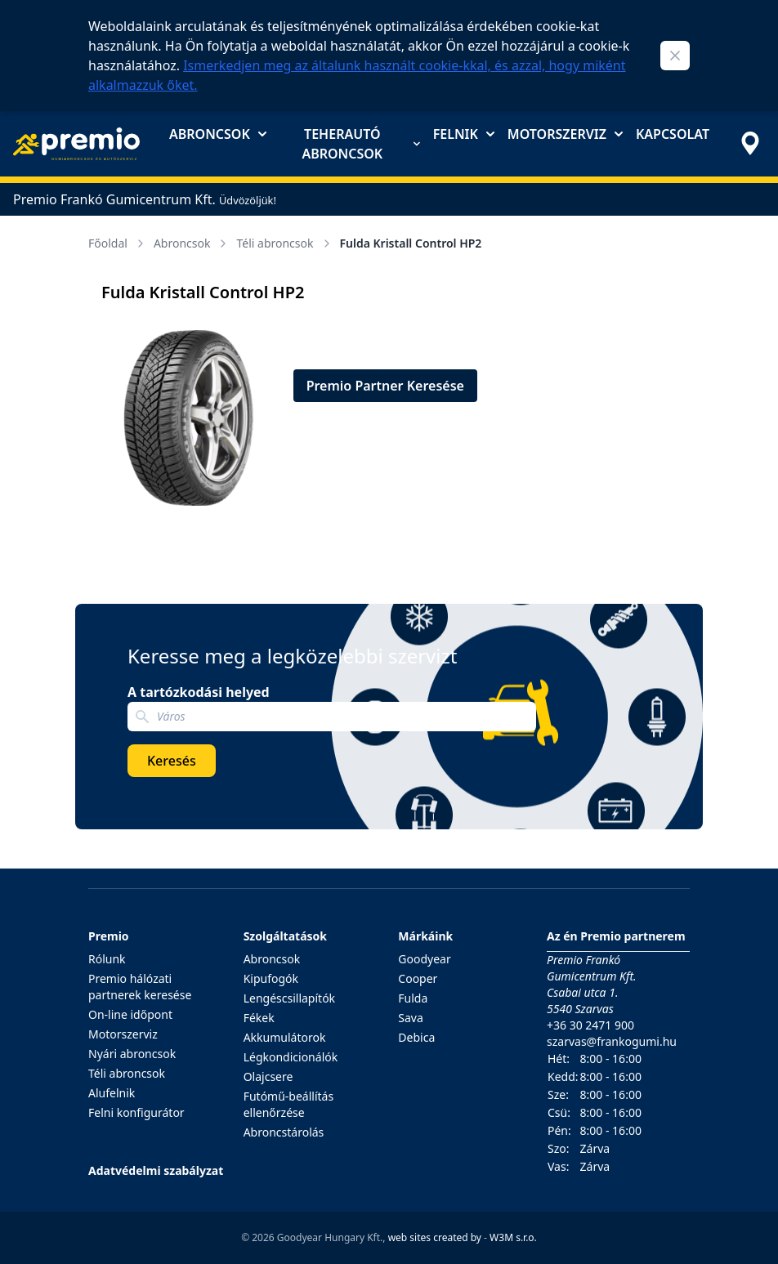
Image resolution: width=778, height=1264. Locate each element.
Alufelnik (111, 1093)
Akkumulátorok (285, 1037)
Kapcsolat (672, 134)
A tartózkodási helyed (198, 692)
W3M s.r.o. (513, 1237)
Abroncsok (217, 134)
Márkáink (425, 936)
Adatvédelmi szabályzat (155, 1170)
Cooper (417, 978)
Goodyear (424, 959)
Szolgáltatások (285, 936)
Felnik (463, 134)
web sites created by (434, 1237)
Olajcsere (268, 1076)
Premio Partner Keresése (385, 386)
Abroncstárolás (284, 1132)
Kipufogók (271, 978)
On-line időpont (130, 1014)
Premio (108, 936)
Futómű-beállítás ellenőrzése (289, 1104)
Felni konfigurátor (136, 1112)
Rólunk (107, 959)
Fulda (412, 998)
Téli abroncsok (284, 243)
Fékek (259, 1017)
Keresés (171, 761)
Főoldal (117, 243)
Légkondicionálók (291, 1057)
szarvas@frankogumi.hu (612, 1041)
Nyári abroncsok (132, 1053)
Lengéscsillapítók (289, 998)
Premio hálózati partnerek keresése (139, 987)
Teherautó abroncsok (360, 144)
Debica (416, 1037)
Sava (410, 1017)
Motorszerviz (565, 134)
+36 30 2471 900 (590, 1025)
